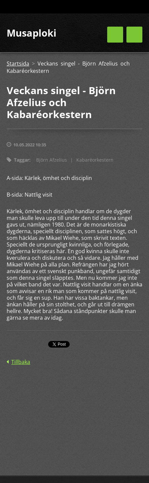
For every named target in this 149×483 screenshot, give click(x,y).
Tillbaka (20, 362)
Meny (134, 35)
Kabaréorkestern (94, 160)
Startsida (18, 63)
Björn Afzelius (51, 160)
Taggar (21, 160)
